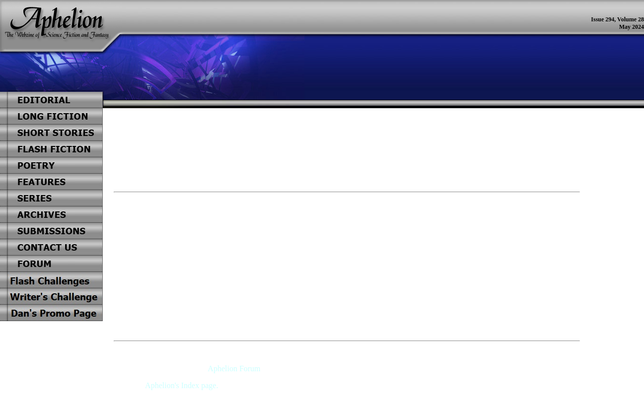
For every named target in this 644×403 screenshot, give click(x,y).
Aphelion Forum (234, 368)
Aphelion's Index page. (181, 385)
